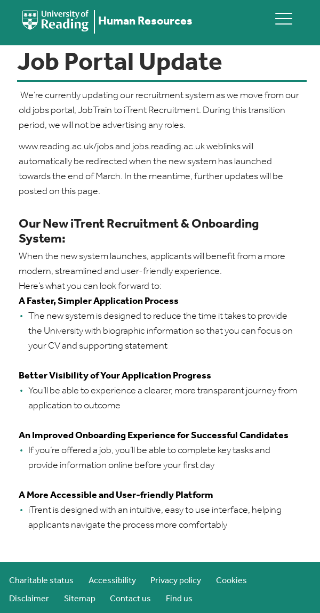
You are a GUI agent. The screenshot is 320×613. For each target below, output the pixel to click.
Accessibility (112, 581)
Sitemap (79, 599)
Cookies (231, 581)
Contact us (130, 599)
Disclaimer (29, 599)
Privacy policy (175, 581)
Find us (179, 599)
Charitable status (41, 581)
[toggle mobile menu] (283, 18)
